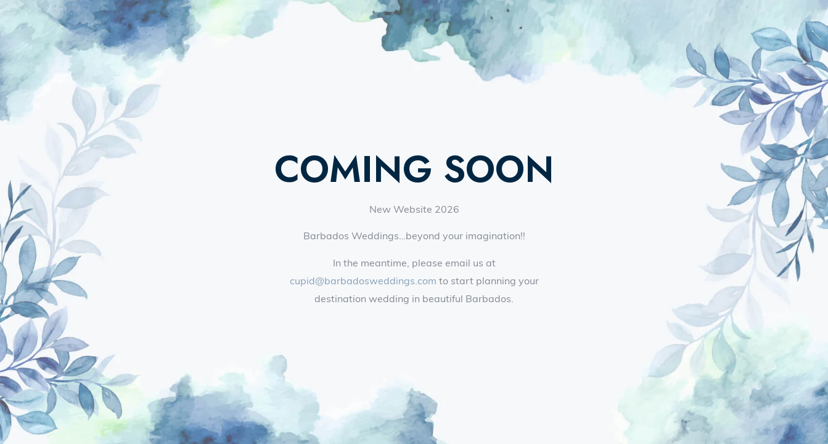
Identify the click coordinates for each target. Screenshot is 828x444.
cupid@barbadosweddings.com (363, 280)
